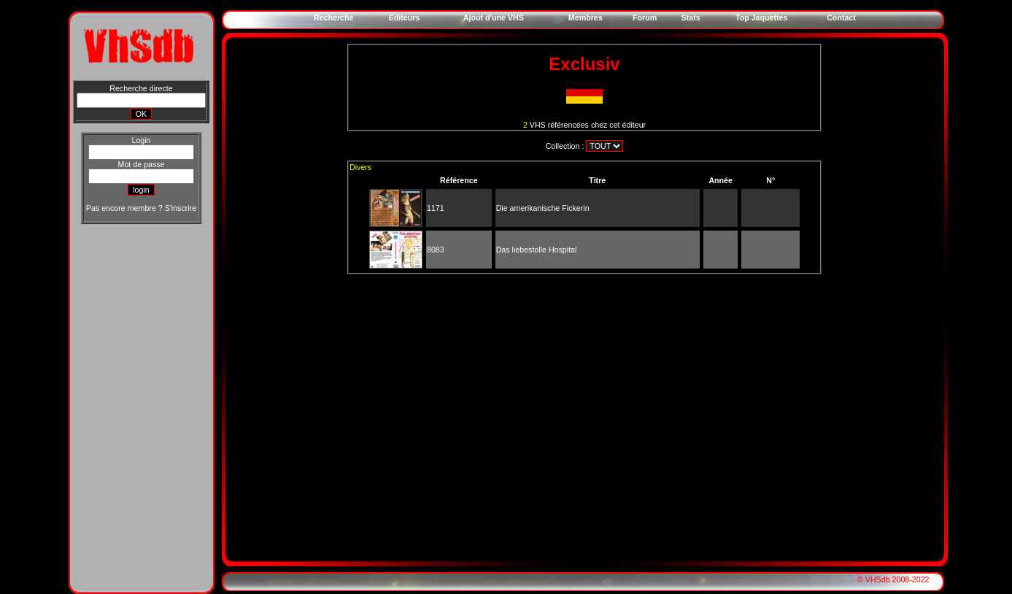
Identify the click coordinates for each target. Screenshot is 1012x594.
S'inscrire (180, 208)
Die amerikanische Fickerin (543, 208)
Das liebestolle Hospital (536, 249)
